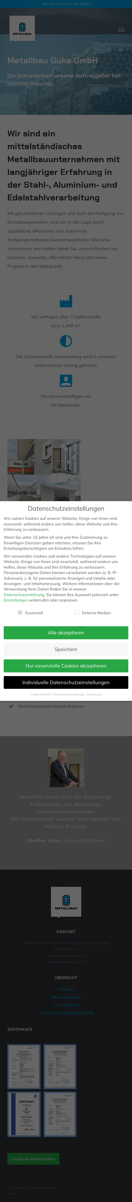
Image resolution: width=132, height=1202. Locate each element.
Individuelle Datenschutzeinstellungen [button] (66, 682)
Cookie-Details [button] (40, 694)
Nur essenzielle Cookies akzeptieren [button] (66, 666)
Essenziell (30, 612)
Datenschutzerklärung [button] (68, 694)
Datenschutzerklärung (24, 594)
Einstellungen (16, 600)
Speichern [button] (66, 649)
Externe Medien (92, 612)
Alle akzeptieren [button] (66, 632)
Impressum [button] (94, 694)
